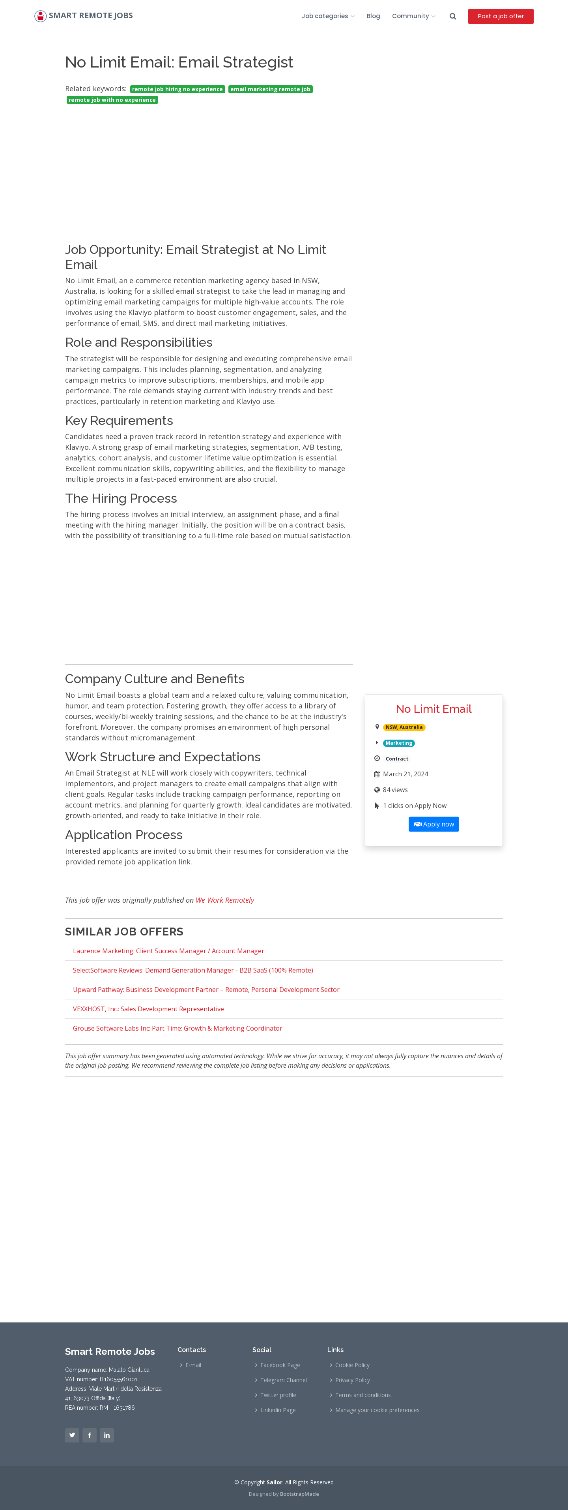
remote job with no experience (112, 99)
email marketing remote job (270, 89)
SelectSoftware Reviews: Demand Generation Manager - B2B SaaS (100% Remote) (193, 970)
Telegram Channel (283, 1380)
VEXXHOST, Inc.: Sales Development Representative (148, 1009)
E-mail (193, 1365)
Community (414, 16)
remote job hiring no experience (177, 89)
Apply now (434, 824)
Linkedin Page (278, 1410)
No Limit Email (434, 709)
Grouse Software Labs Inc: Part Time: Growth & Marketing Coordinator (177, 1028)
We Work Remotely (225, 900)
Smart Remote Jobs (91, 15)
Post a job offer (501, 16)
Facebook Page (280, 1365)
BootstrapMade (299, 1493)
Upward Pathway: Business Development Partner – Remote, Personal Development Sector (206, 989)
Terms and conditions (363, 1395)
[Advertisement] (209, 166)
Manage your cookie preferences (377, 1410)
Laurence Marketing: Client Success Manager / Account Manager (168, 951)
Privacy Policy (352, 1380)
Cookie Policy (352, 1365)
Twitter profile (278, 1395)
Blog (373, 16)
